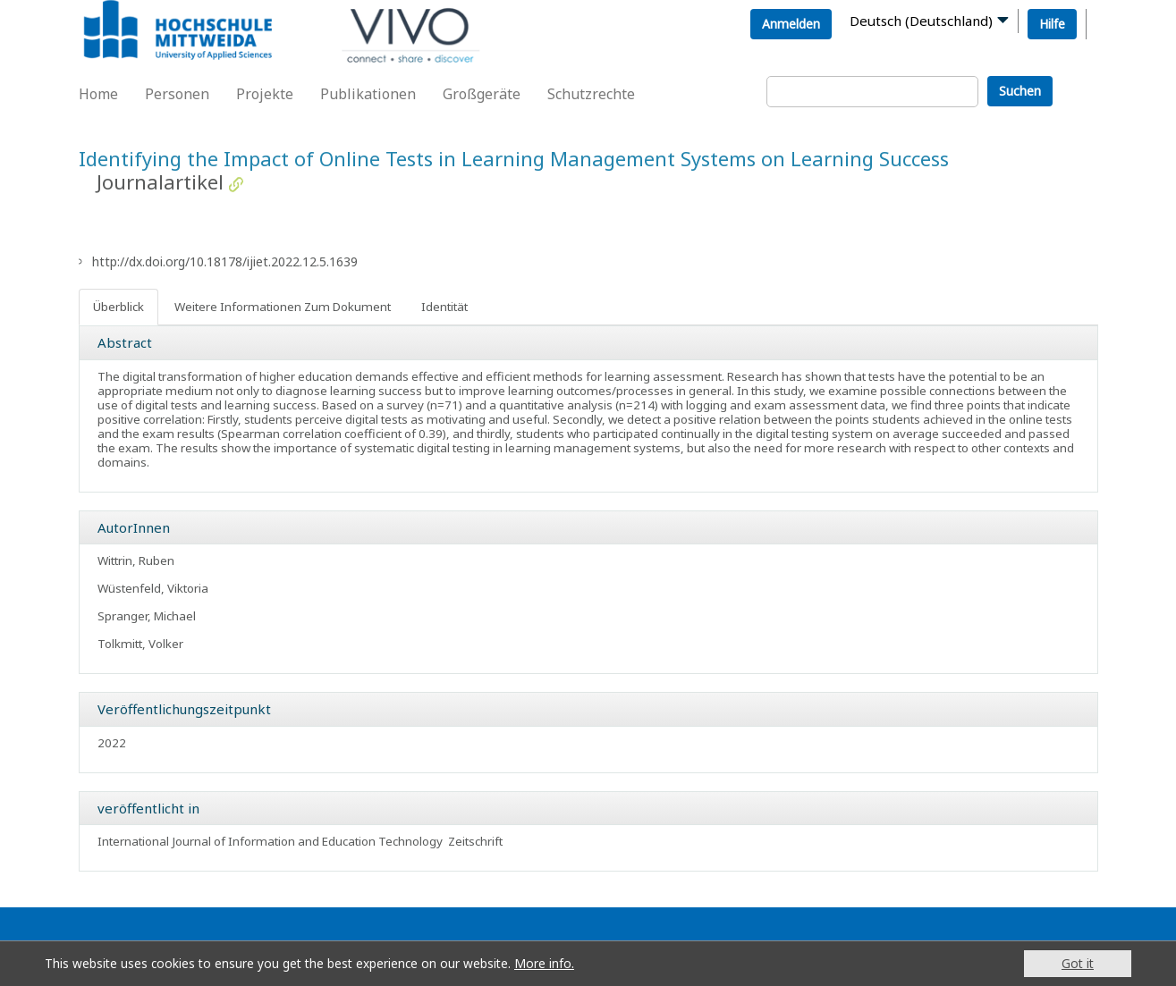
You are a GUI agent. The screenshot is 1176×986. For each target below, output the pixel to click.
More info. (544, 963)
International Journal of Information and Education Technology (270, 841)
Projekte (264, 94)
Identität (444, 307)
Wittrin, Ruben (135, 560)
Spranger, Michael (146, 616)
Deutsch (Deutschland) (921, 20)
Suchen (1020, 90)
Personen (177, 94)
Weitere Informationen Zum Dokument (282, 307)
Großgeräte (481, 94)
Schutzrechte (591, 94)
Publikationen (368, 94)
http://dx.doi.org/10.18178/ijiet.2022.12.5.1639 (225, 261)
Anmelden (791, 23)
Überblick (118, 307)
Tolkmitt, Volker (140, 644)
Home (98, 94)
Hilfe (1052, 23)
